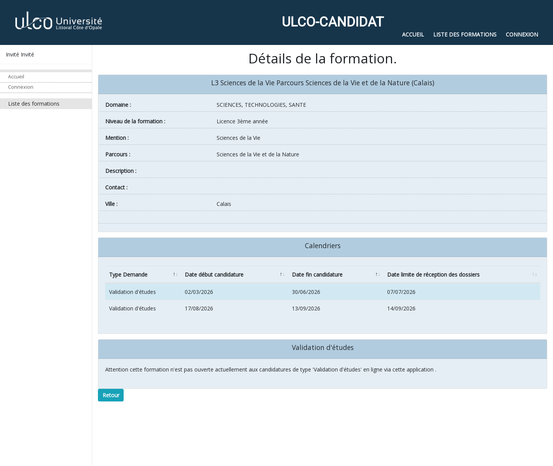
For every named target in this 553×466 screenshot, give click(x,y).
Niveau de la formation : (135, 121)
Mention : (117, 137)
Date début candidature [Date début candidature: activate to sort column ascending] (214, 274)
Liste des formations (34, 103)
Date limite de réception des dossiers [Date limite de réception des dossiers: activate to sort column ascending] (433, 274)
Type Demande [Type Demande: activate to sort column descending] (128, 274)
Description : (120, 170)
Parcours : (117, 154)
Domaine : (118, 104)
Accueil (16, 76)
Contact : (116, 187)
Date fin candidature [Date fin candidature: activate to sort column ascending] (317, 274)
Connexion (20, 87)
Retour (111, 395)
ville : (111, 203)
